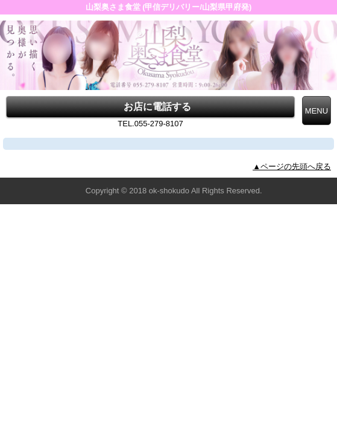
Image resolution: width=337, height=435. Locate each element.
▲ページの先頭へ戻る (292, 166)
